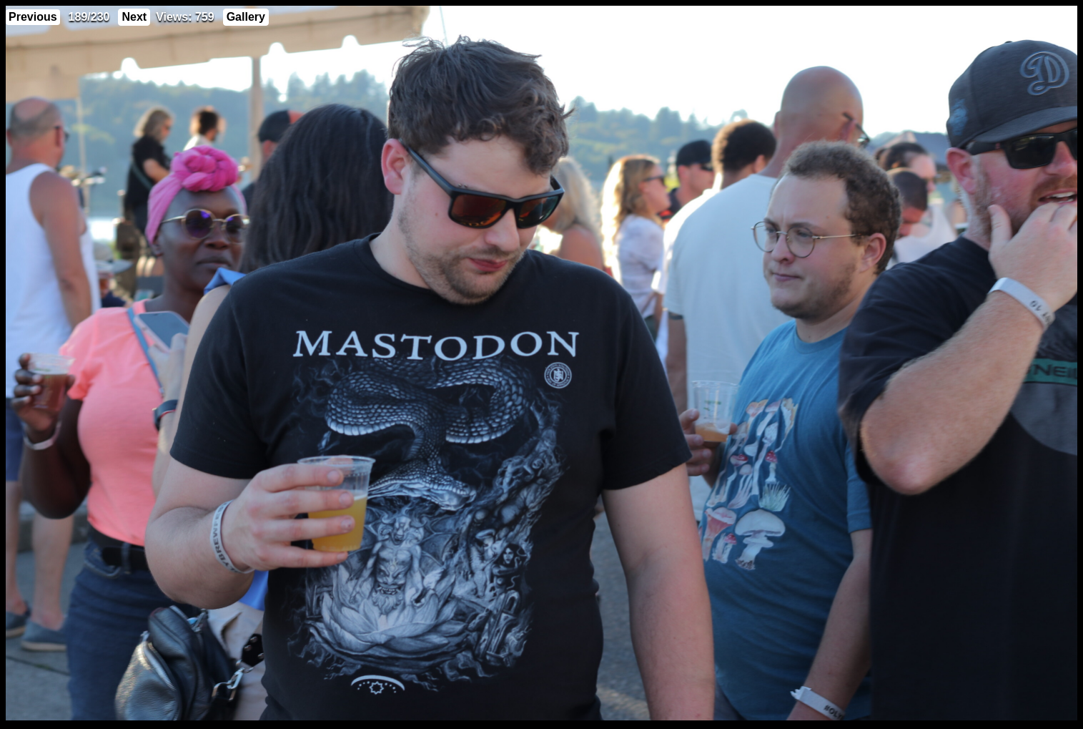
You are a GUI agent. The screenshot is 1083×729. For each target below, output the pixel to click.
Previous (33, 17)
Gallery (246, 17)
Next (134, 17)
